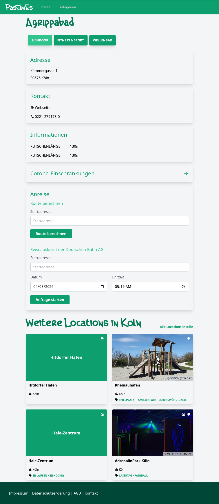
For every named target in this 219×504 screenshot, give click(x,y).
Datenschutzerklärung (51, 493)
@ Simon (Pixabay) (179, 378)
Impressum (18, 493)
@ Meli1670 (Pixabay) (178, 454)
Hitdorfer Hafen (43, 385)
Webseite (42, 107)
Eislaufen (39, 475)
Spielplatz (126, 400)
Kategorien (67, 7)
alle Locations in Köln (176, 326)
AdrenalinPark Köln (132, 460)
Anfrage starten (50, 299)
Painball (141, 475)
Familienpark (146, 400)
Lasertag (125, 475)
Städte (45, 7)
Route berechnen (51, 233)
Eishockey (56, 475)
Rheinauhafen (127, 385)
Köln (35, 394)
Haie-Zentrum (41, 460)
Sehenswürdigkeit (173, 400)
